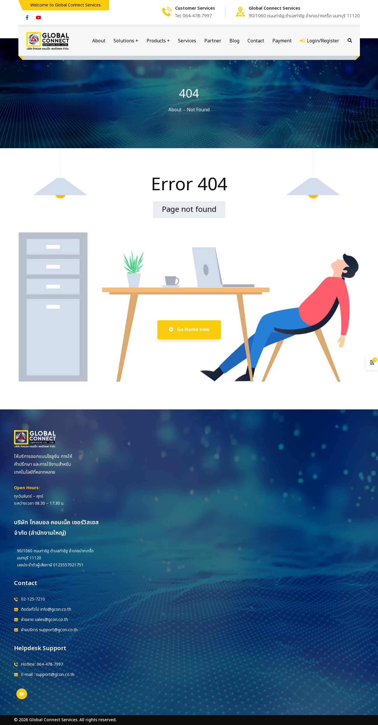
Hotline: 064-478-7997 (42, 664)
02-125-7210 (33, 599)
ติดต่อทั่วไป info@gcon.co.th (46, 609)
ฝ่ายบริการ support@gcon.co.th (49, 630)
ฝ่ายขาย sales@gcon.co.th (44, 620)
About (175, 109)
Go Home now (189, 329)
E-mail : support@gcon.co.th (47, 675)
